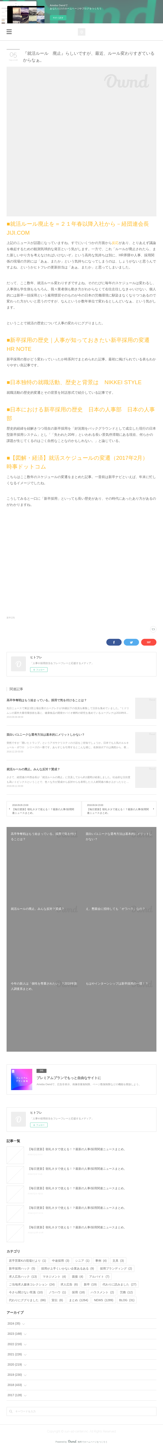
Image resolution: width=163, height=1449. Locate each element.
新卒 (90, 1284)
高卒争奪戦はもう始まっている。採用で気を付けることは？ (47, 700)
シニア (82, 1260)
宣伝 (57, 1300)
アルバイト (99, 1276)
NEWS (103, 1300)
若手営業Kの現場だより (27, 1260)
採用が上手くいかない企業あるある (67, 1268)
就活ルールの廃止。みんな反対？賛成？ (33, 769)
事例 (101, 1260)
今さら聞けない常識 (26, 1292)
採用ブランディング (116, 1268)
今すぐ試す (58, 18)
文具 (118, 1260)
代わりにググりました (27, 1300)
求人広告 (69, 1284)
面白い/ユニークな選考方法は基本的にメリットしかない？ (46, 734)
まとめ (78, 1300)
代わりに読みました (119, 1284)
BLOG (127, 1300)
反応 (115, 243)
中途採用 (60, 1260)
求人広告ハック (23, 1276)
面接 (77, 1276)
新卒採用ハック (22, 1268)
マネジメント (54, 1276)
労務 (126, 1292)
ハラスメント (102, 1292)
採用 (78, 1292)
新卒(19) (11, 618)
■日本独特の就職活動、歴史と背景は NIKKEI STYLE (74, 382)
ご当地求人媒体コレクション (32, 1284)
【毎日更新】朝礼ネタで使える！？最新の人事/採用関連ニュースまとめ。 (77, 1149)
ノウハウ (57, 1292)
